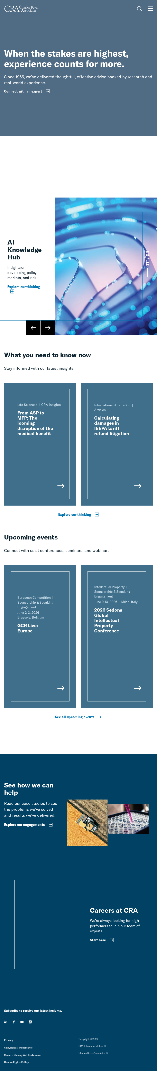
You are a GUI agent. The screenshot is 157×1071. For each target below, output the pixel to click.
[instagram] (30, 1022)
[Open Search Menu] (139, 8)
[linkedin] (5, 1022)
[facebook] (14, 1022)
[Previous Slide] (33, 328)
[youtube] (22, 1022)
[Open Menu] (150, 8)
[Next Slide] (48, 328)
